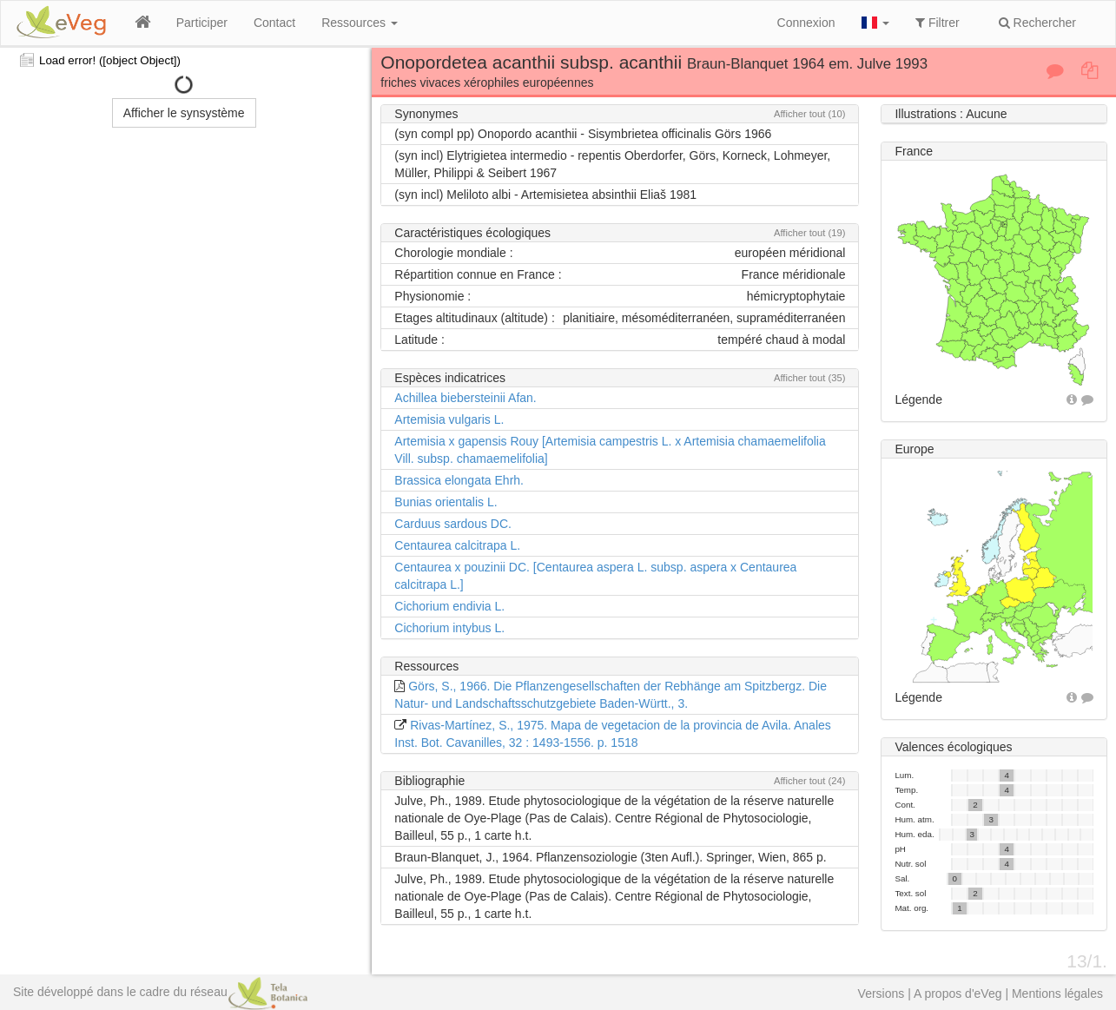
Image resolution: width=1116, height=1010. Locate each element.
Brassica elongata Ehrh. (459, 480)
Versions (881, 993)
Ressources (359, 23)
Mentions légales (1057, 993)
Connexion (806, 23)
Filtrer (937, 23)
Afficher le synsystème (184, 113)
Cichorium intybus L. (449, 628)
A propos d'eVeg (958, 993)
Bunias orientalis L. (445, 502)
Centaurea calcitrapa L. (457, 545)
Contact (274, 23)
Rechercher (1037, 23)
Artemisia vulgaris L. (449, 419)
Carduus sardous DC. (453, 524)
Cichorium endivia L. (449, 606)
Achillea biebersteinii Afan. (465, 398)
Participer (202, 23)
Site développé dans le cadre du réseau (160, 992)
